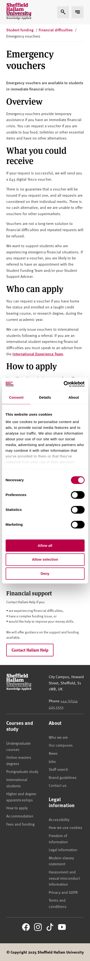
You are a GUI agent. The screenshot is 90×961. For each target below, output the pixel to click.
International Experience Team (37, 354)
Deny (45, 573)
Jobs (52, 761)
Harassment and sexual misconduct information (64, 878)
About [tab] (73, 397)
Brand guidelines (63, 777)
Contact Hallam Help (30, 650)
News (53, 753)
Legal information (63, 849)
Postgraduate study (22, 771)
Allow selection (45, 560)
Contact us (57, 785)
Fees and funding (20, 824)
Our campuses (61, 745)
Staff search (58, 769)
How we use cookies (65, 827)
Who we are (58, 737)
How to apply (17, 807)
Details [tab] (45, 397)
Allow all (45, 545)
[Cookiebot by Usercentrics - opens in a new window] (64, 384)
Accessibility (59, 819)
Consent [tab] (16, 397)
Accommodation (19, 815)
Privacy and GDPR (63, 892)
